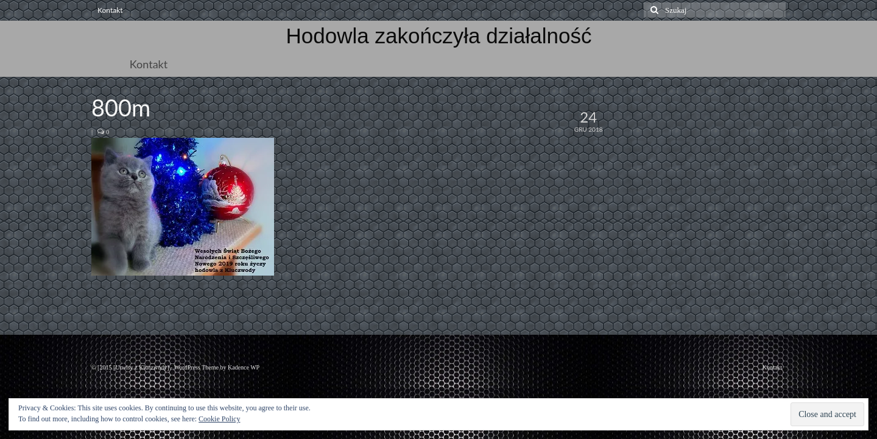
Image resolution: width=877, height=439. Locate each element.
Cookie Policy (219, 419)
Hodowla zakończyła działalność (439, 36)
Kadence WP (243, 367)
